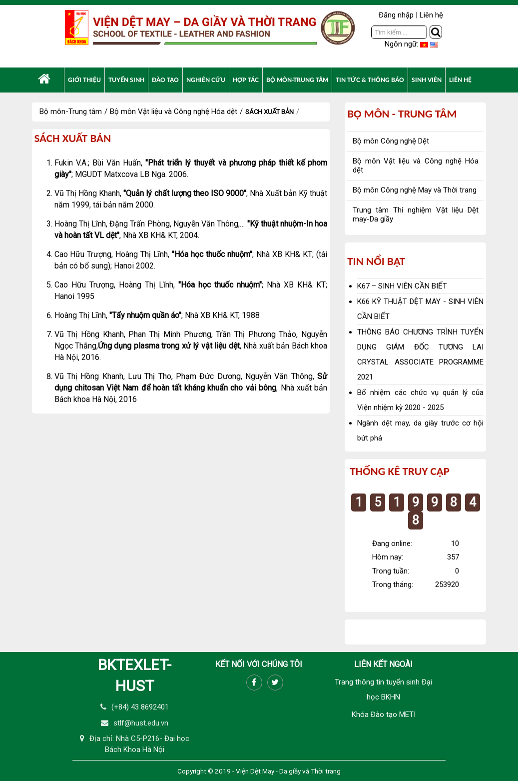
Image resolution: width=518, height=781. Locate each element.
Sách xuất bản (269, 112)
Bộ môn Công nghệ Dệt (391, 141)
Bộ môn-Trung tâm (70, 111)
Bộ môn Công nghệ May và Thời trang (415, 190)
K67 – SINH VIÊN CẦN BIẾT (402, 286)
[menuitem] (44, 79)
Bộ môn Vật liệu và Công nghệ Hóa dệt (173, 111)
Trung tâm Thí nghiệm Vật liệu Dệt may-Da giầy (416, 215)
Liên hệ (431, 15)
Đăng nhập (396, 15)
